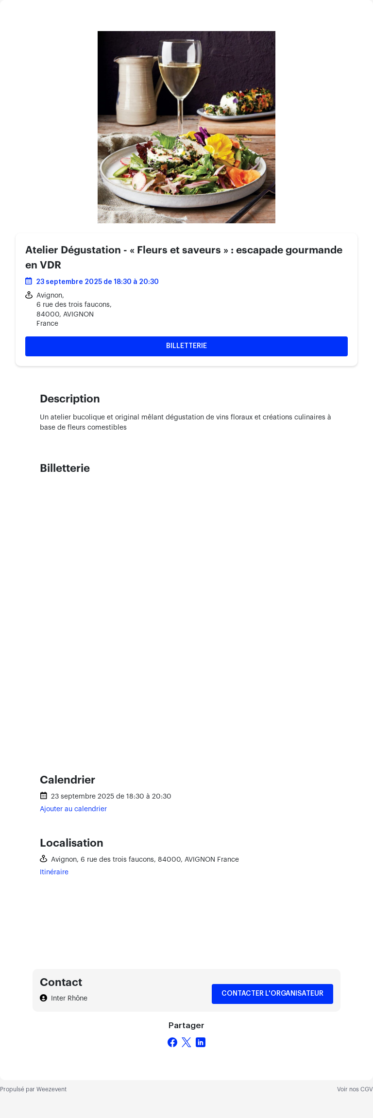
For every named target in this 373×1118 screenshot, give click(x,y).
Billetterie (186, 346)
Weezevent (51, 1089)
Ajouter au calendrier (73, 809)
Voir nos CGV (355, 1089)
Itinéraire (54, 872)
